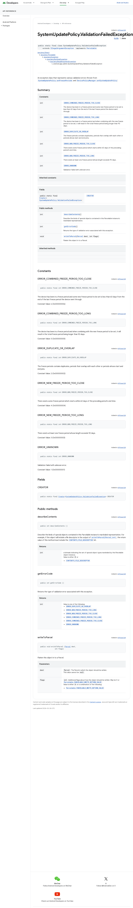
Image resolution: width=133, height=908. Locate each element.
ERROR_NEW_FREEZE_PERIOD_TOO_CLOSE (79, 144)
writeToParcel (70, 236)
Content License (95, 702)
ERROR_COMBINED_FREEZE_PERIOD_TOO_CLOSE (82, 103)
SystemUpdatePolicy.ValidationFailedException (60, 200)
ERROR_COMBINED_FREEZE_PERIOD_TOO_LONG (81, 117)
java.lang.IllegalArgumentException (63, 62)
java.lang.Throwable (48, 55)
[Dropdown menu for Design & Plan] (54, 2)
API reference (9, 11)
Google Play (80, 3)
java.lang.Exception (51, 57)
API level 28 (122, 30)
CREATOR (90, 196)
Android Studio (123, 3)
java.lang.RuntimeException (57, 59)
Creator (42, 198)
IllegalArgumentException (62, 48)
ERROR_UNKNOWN (70, 166)
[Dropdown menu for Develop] (69, 2)
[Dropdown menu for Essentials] (35, 2)
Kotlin (116, 38)
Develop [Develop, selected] (63, 3)
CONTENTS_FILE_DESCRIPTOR (81, 540)
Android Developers (44, 23)
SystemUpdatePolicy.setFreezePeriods (55, 81)
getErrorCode (70, 226)
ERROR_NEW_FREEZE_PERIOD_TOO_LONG (79, 156)
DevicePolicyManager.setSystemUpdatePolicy (97, 81)
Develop (56, 23)
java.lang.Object (44, 53)
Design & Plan (46, 3)
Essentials (28, 3)
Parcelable (91, 48)
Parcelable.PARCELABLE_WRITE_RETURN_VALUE (82, 682)
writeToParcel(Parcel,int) (104, 537)
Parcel (80, 236)
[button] (14, 25)
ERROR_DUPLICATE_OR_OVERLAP (76, 132)
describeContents (71, 214)
